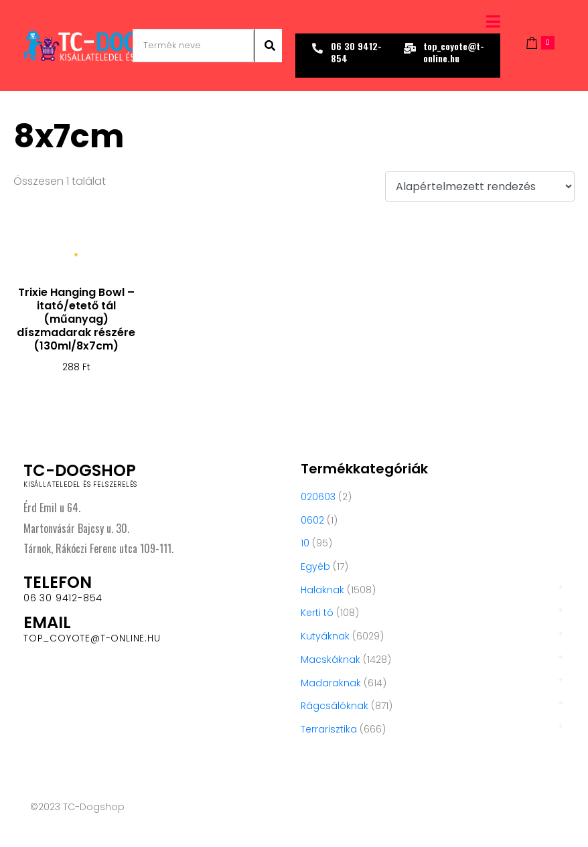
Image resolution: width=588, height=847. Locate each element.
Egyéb (315, 566)
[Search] (268, 45)
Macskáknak (330, 659)
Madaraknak (331, 683)
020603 (318, 497)
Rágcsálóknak (334, 705)
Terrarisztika (329, 729)
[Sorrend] (480, 186)
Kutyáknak (325, 636)
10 (305, 543)
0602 (312, 520)
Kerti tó (317, 612)
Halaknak (322, 590)
